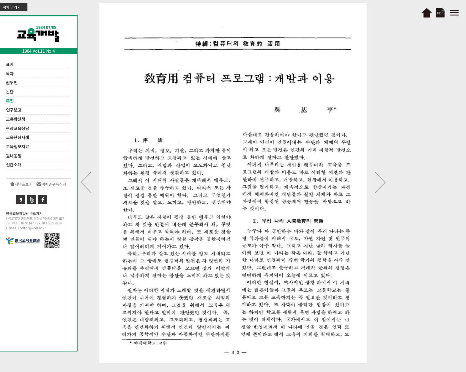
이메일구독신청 (54, 184)
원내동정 (13, 155)
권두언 (12, 82)
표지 (10, 64)
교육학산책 (15, 119)
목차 (10, 73)
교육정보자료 (17, 146)
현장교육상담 (17, 128)
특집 (10, 101)
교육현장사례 (17, 137)
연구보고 (13, 110)
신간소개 (13, 165)
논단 (10, 92)
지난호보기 (23, 184)
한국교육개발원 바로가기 (24, 213)
